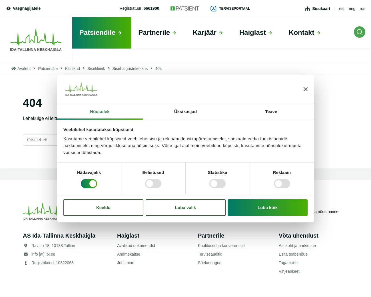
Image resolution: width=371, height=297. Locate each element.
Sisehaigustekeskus (130, 68)
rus (362, 8)
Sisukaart (321, 8)
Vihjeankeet (289, 271)
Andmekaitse (128, 254)
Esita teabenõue (293, 254)
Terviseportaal (230, 8)
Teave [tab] (271, 111)
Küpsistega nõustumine (316, 211)
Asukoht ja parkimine (297, 245)
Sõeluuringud (210, 262)
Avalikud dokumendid (136, 245)
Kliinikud (72, 68)
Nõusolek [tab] (99, 111)
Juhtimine (125, 262)
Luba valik (185, 207)
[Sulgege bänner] (306, 89)
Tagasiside (288, 262)
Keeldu (103, 207)
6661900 (151, 8)
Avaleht (24, 68)
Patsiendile (48, 68)
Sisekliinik (96, 68)
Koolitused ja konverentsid (221, 245)
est (341, 8)
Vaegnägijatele (23, 8)
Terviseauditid (210, 254)
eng (352, 8)
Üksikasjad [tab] (185, 111)
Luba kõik (268, 207)
